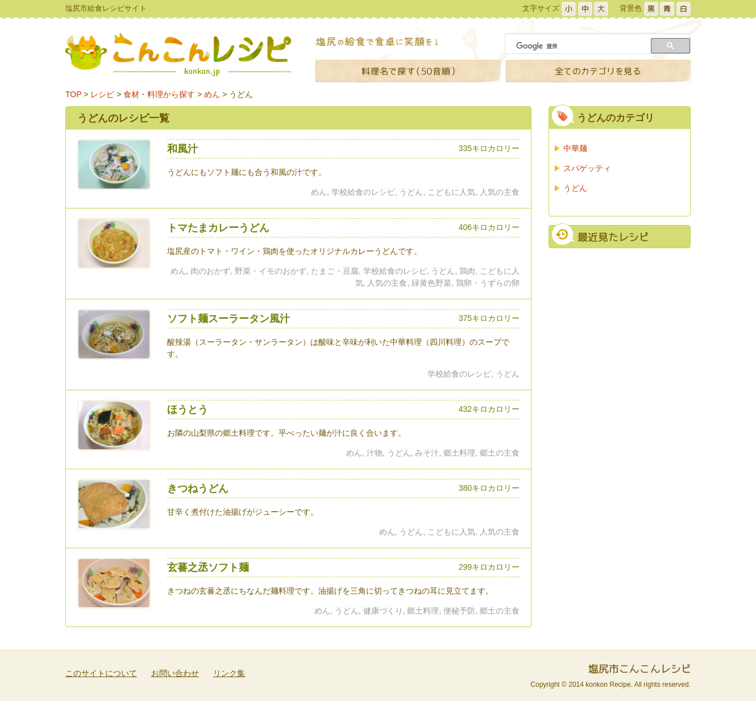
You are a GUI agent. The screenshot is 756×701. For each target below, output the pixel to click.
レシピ (102, 94)
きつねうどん (198, 488)
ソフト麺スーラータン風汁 (228, 318)
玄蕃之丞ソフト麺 (208, 567)
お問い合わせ (175, 673)
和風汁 (182, 149)
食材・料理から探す (159, 94)
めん (212, 94)
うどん (241, 94)
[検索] (579, 46)
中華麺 (575, 148)
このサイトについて (101, 673)
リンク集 (229, 673)
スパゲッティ (587, 168)
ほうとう (187, 409)
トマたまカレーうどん (218, 227)
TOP (73, 94)
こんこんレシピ (178, 54)
